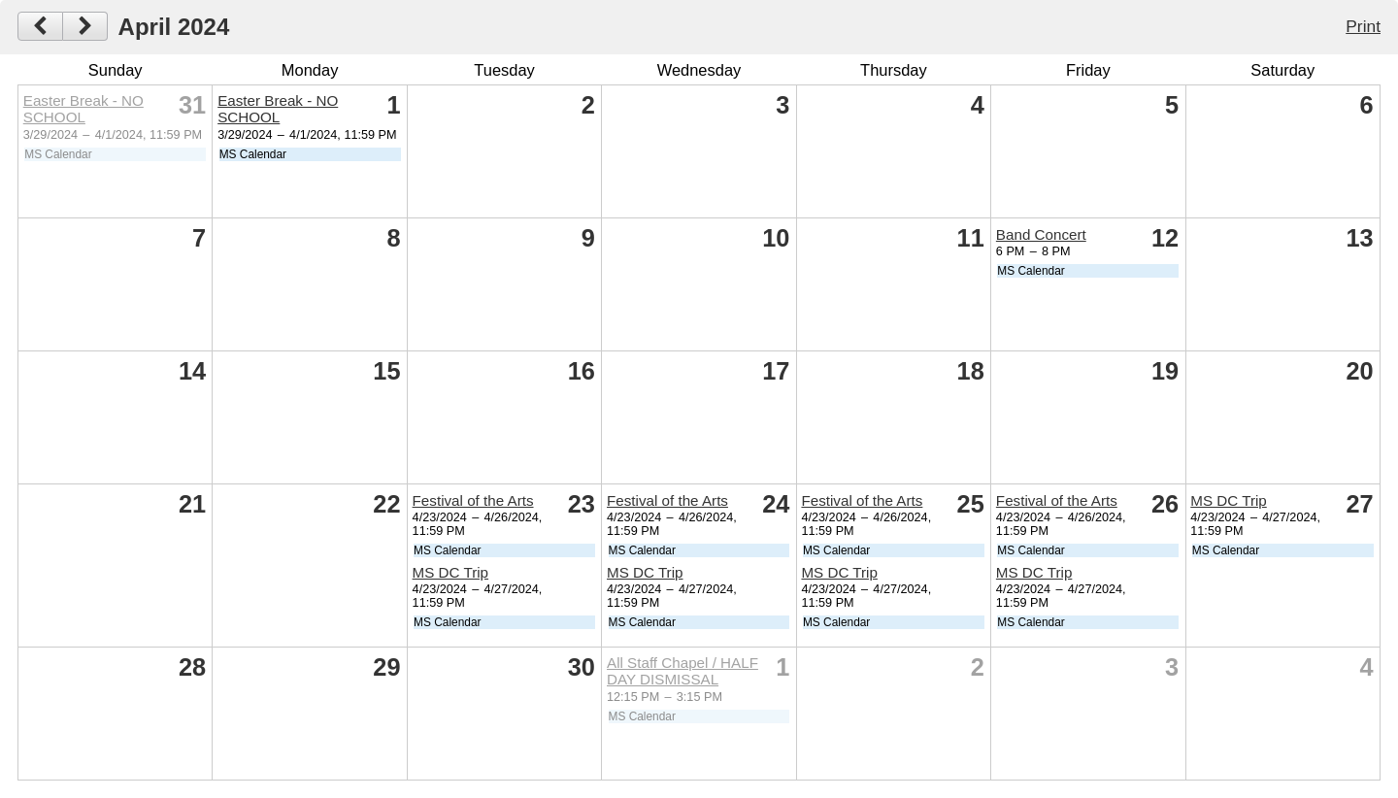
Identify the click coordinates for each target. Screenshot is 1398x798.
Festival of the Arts (473, 500)
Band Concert (1041, 234)
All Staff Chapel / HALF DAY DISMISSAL (682, 670)
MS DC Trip (450, 572)
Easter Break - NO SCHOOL (83, 108)
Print (1363, 26)
